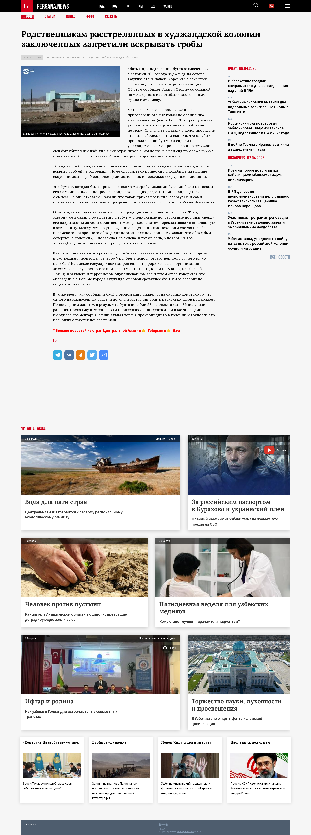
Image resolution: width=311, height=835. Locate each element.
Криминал (58, 57)
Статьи (50, 17)
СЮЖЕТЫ (111, 17)
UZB (154, 6)
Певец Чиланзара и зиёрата (187, 742)
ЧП (47, 57)
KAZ (102, 6)
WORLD (169, 6)
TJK (128, 6)
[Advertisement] (155, 396)
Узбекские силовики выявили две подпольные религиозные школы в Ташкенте (258, 107)
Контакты (31, 823)
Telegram (155, 330)
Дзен (177, 330)
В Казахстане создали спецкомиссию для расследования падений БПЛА (258, 85)
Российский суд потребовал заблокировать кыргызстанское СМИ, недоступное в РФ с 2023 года (258, 128)
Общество (93, 57)
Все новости (280, 257)
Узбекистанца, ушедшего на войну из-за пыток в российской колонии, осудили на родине (259, 243)
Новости (27, 17)
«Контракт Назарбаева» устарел (45, 744)
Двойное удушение (110, 742)
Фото (90, 17)
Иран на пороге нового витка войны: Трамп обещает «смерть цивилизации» (255, 175)
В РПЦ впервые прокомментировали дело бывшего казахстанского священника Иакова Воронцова (258, 198)
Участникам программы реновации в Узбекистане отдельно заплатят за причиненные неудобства (258, 222)
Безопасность (75, 57)
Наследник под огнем (252, 742)
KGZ (115, 6)
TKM (141, 6)
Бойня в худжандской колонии (121, 57)
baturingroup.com (185, 831)
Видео (71, 17)
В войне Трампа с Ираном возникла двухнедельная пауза (258, 147)
